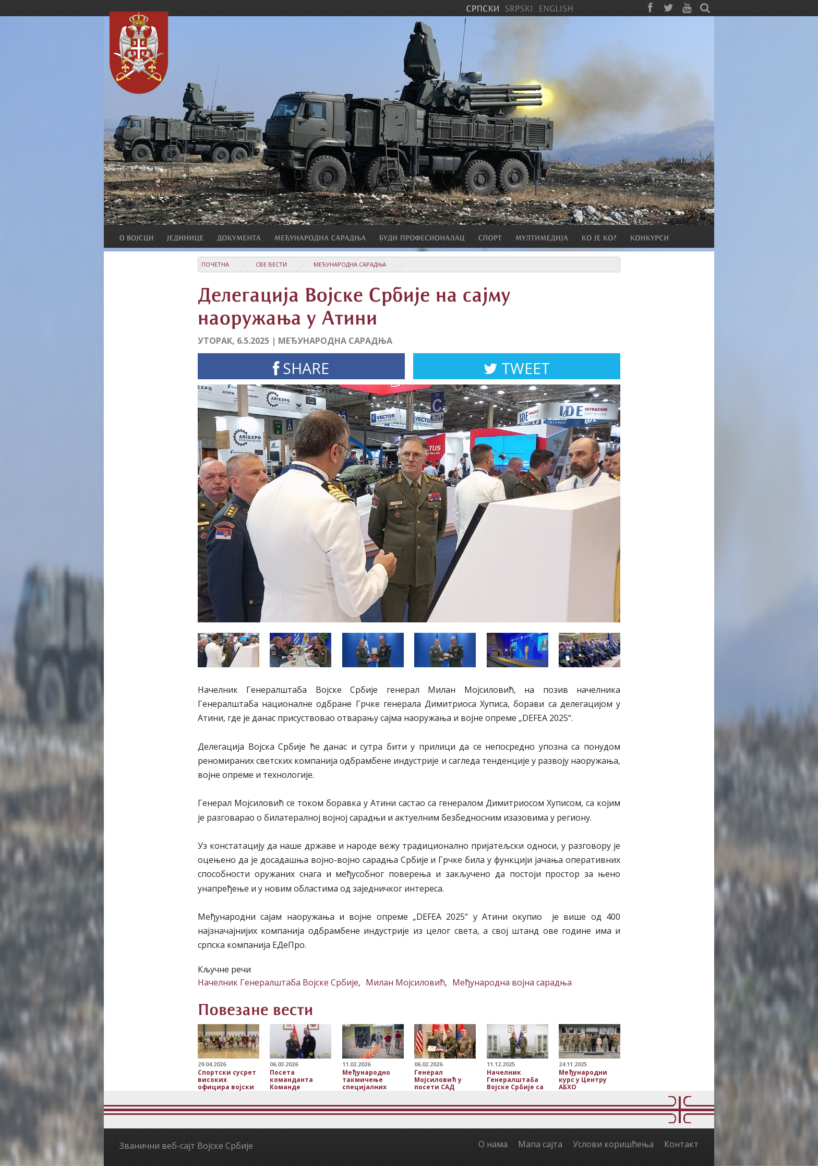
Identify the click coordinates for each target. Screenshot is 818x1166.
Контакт (681, 1144)
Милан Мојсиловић (405, 982)
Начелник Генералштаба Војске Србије (278, 982)
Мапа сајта (540, 1144)
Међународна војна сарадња (512, 982)
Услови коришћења (613, 1144)
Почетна (215, 264)
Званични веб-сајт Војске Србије (186, 1145)
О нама (493, 1144)
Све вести (271, 264)
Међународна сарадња (350, 264)
